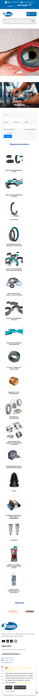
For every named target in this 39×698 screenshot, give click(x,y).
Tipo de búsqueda (9, 129)
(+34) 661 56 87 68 (8, 660)
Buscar (8, 136)
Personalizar (10, 691)
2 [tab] (20, 71)
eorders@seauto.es (27, 2)
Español (11, 6)
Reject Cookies (20, 687)
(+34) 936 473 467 (8, 658)
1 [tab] (18, 71)
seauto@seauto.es (7, 662)
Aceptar (9, 687)
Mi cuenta (31, 14)
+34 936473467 (13, 2)
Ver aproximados (30, 129)
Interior (6, 122)
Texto (5, 115)
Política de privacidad (24, 682)
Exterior (16, 122)
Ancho (27, 122)
